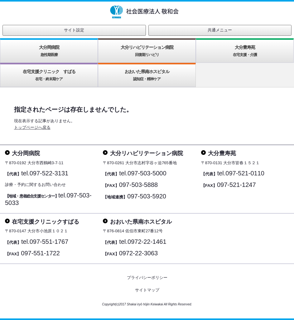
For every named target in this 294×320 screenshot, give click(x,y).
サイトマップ (147, 290)
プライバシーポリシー (147, 277)
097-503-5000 (147, 173)
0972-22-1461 (147, 241)
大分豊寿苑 (245, 51)
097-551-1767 (49, 241)
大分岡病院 (49, 51)
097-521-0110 (244, 173)
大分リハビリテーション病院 (147, 51)
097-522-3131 (49, 173)
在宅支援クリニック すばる (49, 75)
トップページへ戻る (32, 127)
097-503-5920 (146, 196)
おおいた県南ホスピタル (147, 75)
